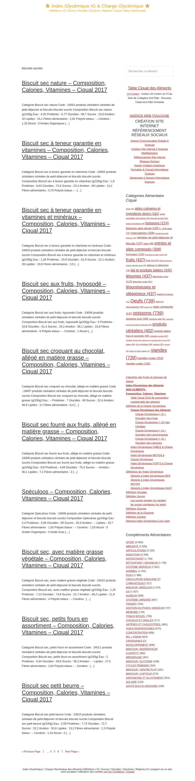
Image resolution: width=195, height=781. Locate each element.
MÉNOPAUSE (134, 657)
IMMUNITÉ (132, 546)
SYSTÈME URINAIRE (138, 600)
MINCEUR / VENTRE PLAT (141, 669)
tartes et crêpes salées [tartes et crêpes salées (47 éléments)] (140, 351)
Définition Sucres (135, 496)
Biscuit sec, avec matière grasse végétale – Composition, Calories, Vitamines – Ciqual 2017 (64, 559)
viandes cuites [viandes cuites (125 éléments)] (138, 363)
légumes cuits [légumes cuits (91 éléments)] (142, 281)
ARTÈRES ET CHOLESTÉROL (143, 624)
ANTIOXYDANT (135, 558)
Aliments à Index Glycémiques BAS (150, 475)
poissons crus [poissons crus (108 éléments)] (137, 318)
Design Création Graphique (149, 165)
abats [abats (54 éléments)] (130, 209)
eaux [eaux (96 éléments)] (148, 243)
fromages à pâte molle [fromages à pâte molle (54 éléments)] (156, 255)
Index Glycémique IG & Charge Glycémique (97, 6)
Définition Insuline (136, 517)
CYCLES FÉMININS (137, 665)
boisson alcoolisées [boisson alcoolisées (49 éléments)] (135, 224)
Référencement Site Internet (149, 157)
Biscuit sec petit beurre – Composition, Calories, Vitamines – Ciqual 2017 (66, 692)
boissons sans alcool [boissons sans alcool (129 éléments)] (142, 228)
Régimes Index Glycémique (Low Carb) (148, 521)
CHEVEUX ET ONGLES (139, 620)
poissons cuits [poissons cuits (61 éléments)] (157, 319)
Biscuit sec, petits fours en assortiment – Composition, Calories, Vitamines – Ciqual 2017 (68, 626)
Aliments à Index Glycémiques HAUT (151, 488)
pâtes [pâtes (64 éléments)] (130, 344)
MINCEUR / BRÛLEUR (139, 587)
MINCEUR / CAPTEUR (139, 673)
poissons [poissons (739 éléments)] (148, 313)
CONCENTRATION (137, 632)
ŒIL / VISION (133, 636)
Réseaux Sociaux (149, 161)
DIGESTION (133, 554)
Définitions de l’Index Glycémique (144, 471)
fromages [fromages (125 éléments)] (135, 254)
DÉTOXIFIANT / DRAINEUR (142, 563)
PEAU (129, 575)
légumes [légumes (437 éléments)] (139, 276)
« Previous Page (31, 751)
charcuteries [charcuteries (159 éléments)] (142, 233)
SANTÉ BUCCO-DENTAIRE (142, 686)
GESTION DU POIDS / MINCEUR (145, 608)
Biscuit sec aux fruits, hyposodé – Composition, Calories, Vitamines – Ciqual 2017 (66, 291)
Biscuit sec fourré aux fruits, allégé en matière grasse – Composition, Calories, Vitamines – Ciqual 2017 (69, 431)
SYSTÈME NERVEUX (138, 567)
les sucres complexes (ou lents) (148, 504)
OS (128, 591)
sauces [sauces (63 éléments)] (158, 344)
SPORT (130, 542)
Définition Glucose (136, 508)
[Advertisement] (97, 39)
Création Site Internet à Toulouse (149, 149)
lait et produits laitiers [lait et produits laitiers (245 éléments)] (151, 270)
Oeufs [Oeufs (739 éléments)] (142, 300)
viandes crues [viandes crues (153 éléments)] (150, 358)
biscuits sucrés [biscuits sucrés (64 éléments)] (159, 218)
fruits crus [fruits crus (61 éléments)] (152, 260)
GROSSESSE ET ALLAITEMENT (144, 678)
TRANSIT (131, 604)
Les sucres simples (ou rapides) (148, 500)
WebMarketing (149, 153)
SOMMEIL (131, 571)
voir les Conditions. (114, 771)
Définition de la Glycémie (140, 512)
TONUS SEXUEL (135, 616)
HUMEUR (131, 595)
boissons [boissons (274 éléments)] (157, 223)
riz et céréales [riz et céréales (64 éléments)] (144, 344)
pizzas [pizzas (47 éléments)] (148, 307)
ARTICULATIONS (136, 550)
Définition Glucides (136, 492)
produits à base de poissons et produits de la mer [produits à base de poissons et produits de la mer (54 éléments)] (148, 340)
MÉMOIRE (132, 612)
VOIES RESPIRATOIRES (140, 628)
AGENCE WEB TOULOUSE (149, 115)
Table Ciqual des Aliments (149, 88)
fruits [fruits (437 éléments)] (135, 260)
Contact (130, 771)
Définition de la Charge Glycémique (146, 406)
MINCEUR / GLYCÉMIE (139, 661)
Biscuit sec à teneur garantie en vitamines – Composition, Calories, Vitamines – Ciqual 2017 (65, 150)
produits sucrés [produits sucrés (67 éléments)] (159, 336)
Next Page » (72, 751)
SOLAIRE (131, 682)
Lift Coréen (133, 94)
